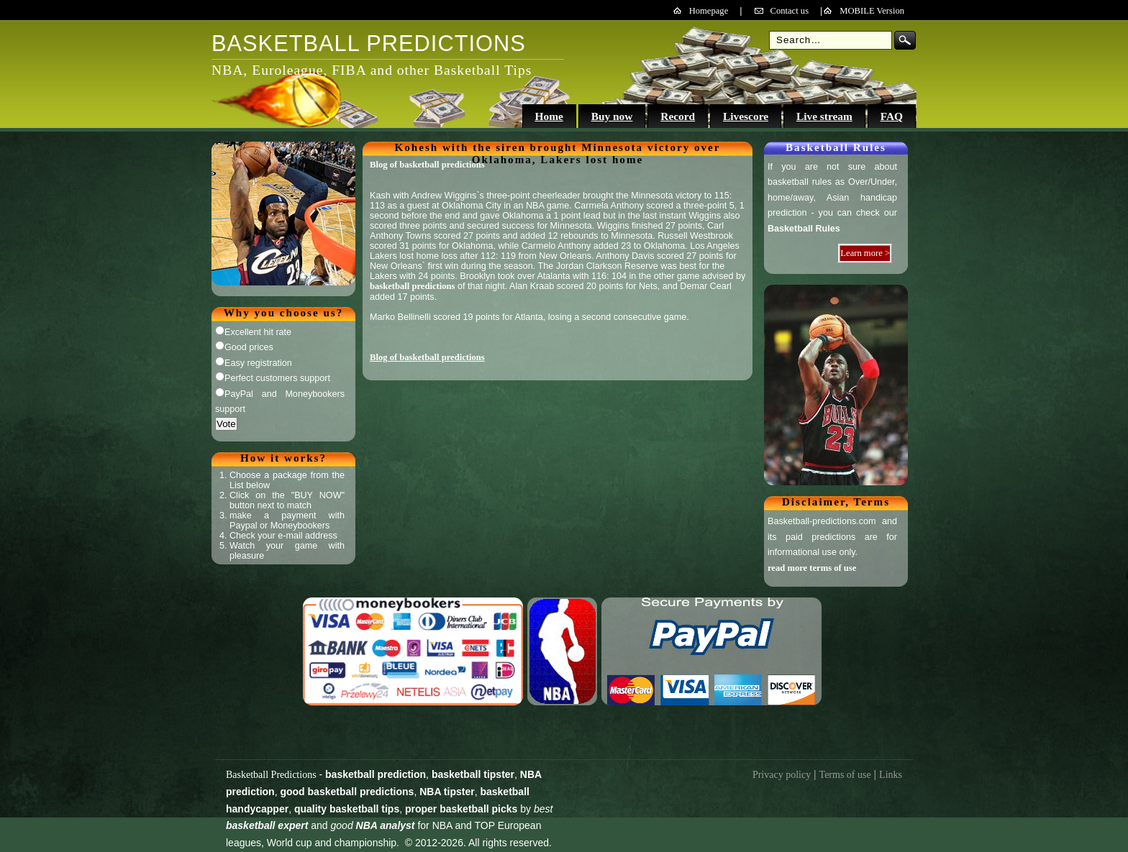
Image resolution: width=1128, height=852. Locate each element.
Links (890, 774)
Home (549, 116)
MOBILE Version (872, 11)
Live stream (824, 116)
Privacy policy (781, 774)
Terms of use (845, 774)
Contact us (789, 11)
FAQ (892, 116)
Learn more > (865, 253)
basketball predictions (412, 286)
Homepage (709, 11)
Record (677, 116)
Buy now (612, 116)
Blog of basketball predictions (427, 165)
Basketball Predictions (271, 774)
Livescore (745, 116)
